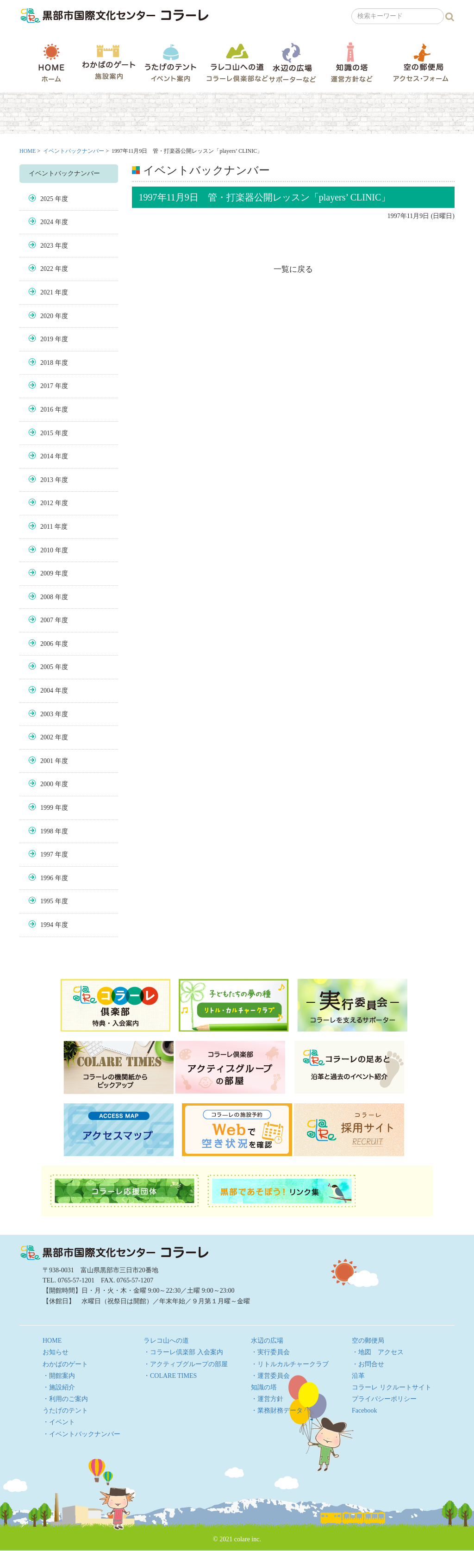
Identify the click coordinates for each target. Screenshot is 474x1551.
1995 (46, 901)
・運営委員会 (270, 1375)
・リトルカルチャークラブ (290, 1364)
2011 (46, 526)
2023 (46, 245)
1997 (46, 854)
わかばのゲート (108, 62)
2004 (46, 690)
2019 (46, 339)
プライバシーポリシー (384, 1398)
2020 (46, 316)
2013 (46, 479)
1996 (46, 878)
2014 (46, 456)
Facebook (364, 1410)
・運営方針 (267, 1398)
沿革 (358, 1375)
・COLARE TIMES (170, 1375)
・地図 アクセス (378, 1352)
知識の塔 (351, 62)
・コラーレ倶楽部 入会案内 (183, 1352)
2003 (46, 714)
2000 (46, 784)
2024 (46, 222)
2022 (46, 268)
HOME (51, 62)
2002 (46, 737)
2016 (46, 409)
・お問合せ (368, 1364)
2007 (46, 620)
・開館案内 (59, 1375)
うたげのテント (170, 62)
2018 (46, 362)
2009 (46, 573)
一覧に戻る (293, 269)
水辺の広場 (292, 62)
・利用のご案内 (65, 1398)
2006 (46, 643)
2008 (46, 597)
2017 (46, 385)
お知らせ (56, 1352)
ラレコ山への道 (237, 62)
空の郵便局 (421, 62)
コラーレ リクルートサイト (391, 1387)
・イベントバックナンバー (81, 1434)
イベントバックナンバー (73, 151)
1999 (46, 807)
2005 (46, 666)
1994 (46, 924)
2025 (46, 198)
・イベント (59, 1422)
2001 (46, 760)
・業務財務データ (277, 1410)
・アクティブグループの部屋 (185, 1364)
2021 (46, 292)
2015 (46, 433)
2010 (46, 550)
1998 (46, 831)
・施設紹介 (59, 1387)
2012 (46, 503)
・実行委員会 (270, 1352)
